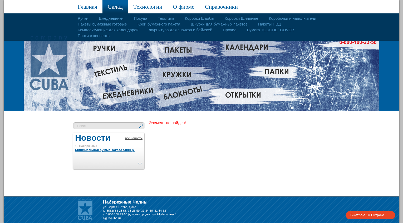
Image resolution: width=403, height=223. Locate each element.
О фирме (183, 6)
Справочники (221, 6)
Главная (87, 6)
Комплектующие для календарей (108, 30)
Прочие (230, 30)
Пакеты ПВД (269, 24)
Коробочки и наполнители (292, 18)
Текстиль (166, 18)
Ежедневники (111, 18)
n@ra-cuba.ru (112, 218)
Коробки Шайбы (199, 18)
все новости (133, 138)
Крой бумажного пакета (158, 24)
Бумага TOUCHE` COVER (270, 30)
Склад (115, 6)
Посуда (140, 18)
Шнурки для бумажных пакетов (219, 24)
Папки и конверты (94, 35)
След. (140, 162)
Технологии (147, 6)
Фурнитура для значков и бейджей (180, 30)
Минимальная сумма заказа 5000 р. (105, 150)
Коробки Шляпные (241, 18)
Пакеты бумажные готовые (102, 24)
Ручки (83, 18)
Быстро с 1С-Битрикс (367, 215)
